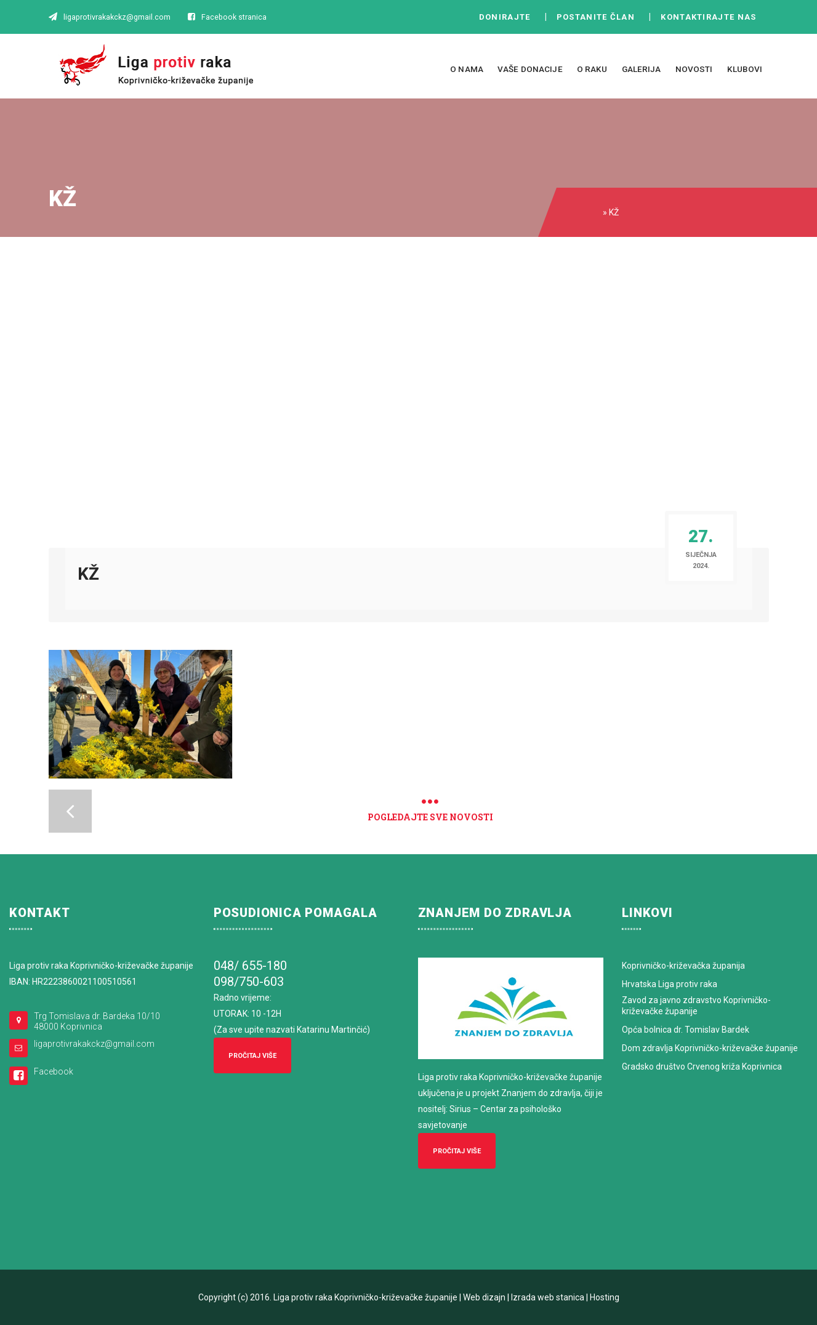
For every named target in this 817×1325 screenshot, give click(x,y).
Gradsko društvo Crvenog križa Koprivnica (702, 1066)
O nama (466, 69)
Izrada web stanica (547, 1297)
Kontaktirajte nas (711, 17)
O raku (592, 69)
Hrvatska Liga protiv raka (669, 984)
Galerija (641, 69)
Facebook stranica (234, 17)
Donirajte (505, 17)
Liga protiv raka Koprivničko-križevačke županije (365, 1297)
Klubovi (745, 69)
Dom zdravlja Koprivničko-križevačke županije (710, 1048)
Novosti (694, 69)
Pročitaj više (252, 1056)
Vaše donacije (530, 69)
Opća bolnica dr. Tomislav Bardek (685, 1030)
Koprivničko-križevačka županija (683, 966)
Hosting (604, 1297)
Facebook (53, 1071)
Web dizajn (484, 1297)
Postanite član (599, 17)
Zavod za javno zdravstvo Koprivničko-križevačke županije (696, 1005)
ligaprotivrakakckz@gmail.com (94, 1044)
